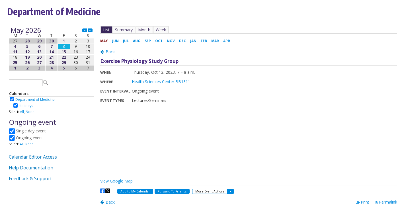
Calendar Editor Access (33, 157)
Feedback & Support (30, 178)
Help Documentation (31, 168)
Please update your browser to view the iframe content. (51, 49)
